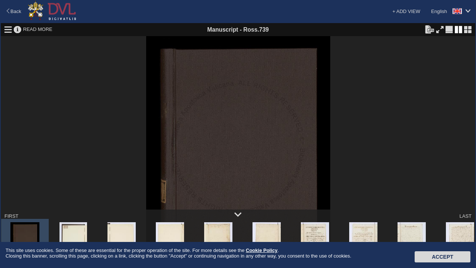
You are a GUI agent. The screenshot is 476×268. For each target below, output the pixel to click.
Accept (442, 257)
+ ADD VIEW (406, 11)
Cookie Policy (261, 250)
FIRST (11, 216)
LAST (465, 216)
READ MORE (37, 29)
